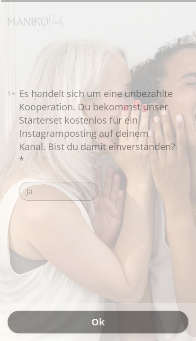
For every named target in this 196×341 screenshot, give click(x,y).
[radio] (58, 191)
